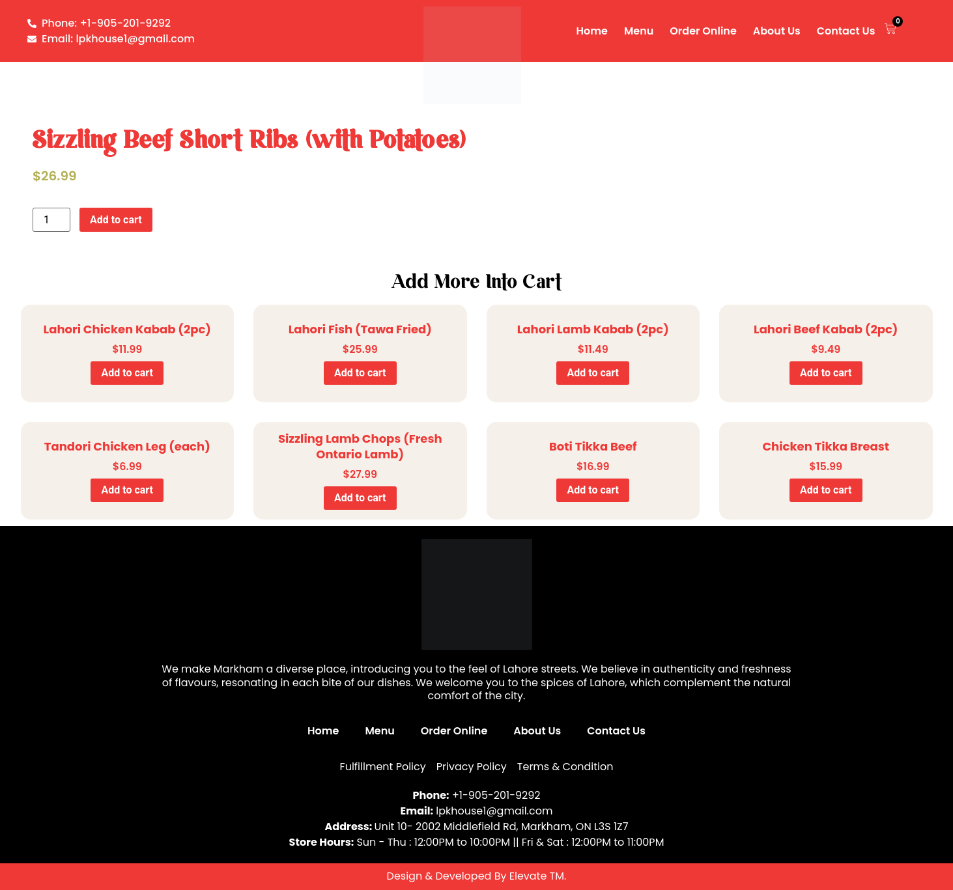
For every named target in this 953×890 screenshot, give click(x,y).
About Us (777, 31)
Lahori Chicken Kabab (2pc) (127, 329)
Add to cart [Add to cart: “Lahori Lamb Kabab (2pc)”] (593, 373)
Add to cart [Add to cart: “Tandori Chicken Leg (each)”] (127, 490)
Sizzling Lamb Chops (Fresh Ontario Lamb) (360, 446)
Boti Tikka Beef (593, 446)
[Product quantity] (51, 220)
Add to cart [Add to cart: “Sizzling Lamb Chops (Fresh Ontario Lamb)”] (360, 498)
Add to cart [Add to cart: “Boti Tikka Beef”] (593, 490)
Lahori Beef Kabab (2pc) (826, 329)
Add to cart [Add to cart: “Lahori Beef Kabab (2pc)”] (826, 373)
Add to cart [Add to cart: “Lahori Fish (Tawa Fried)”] (360, 373)
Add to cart (116, 220)
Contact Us (846, 31)
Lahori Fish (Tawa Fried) (360, 329)
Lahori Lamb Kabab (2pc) (593, 329)
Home (592, 31)
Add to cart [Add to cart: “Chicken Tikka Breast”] (826, 490)
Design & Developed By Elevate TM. (477, 876)
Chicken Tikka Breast (825, 446)
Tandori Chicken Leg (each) (127, 446)
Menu (638, 31)
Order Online (703, 31)
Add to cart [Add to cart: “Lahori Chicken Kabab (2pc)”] (127, 373)
